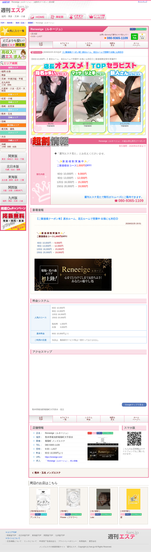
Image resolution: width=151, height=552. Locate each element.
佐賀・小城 (6, 98)
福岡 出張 (6, 71)
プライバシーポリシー (67, 541)
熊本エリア (13, 110)
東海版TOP (36, 535)
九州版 (12, 199)
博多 (3, 75)
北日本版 (12, 168)
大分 (3, 136)
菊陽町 (30, 23)
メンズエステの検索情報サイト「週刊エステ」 (58, 547)
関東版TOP (11, 535)
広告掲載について (14, 541)
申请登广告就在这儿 (47, 541)
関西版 (12, 189)
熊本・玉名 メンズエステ (48, 472)
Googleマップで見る (134, 404)
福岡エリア (13, 67)
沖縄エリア (13, 140)
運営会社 (92, 541)
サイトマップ (142, 1)
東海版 (12, 178)
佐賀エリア (13, 94)
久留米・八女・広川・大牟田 (13, 89)
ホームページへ (136, 44)
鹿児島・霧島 (7, 129)
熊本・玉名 (20, 23)
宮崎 (3, 121)
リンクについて (30, 541)
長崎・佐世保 (7, 106)
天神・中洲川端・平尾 (12, 79)
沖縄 (13, 145)
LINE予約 (134, 36)
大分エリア (13, 133)
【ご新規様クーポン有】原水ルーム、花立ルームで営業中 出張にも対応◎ (92, 52)
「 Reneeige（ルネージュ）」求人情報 (61, 461)
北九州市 (13, 83)
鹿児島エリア (13, 125)
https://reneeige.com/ (53, 457)
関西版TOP (48, 535)
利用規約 (82, 541)
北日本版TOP (24, 535)
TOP (2, 23)
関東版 (12, 157)
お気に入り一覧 (15, 31)
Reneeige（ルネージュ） (47, 29)
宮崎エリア (13, 117)
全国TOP (6, 2)
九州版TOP (60, 535)
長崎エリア (13, 102)
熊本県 (9, 23)
